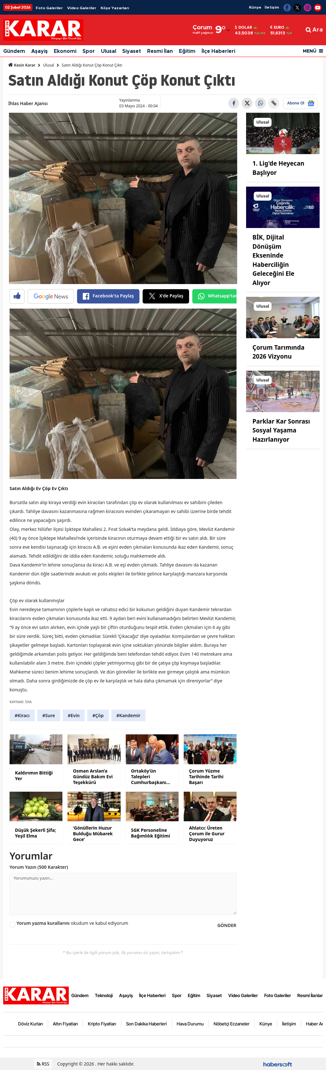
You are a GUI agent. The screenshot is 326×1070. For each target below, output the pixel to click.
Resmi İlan (160, 51)
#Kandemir (129, 715)
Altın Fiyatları (65, 1023)
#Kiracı (22, 715)
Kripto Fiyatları (102, 1023)
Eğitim (187, 51)
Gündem (14, 51)
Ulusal (108, 51)
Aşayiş (39, 51)
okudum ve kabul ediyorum (72, 923)
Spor (88, 51)
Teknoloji (104, 995)
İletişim (272, 7)
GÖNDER (226, 925)
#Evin (74, 715)
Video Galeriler (81, 8)
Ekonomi (65, 51)
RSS (43, 1064)
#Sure (48, 715)
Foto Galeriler (49, 8)
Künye (255, 7)
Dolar (243, 27)
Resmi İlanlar (310, 995)
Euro (277, 27)
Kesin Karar (21, 65)
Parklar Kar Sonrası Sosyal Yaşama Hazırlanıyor (281, 430)
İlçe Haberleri (218, 51)
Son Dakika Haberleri (146, 1023)
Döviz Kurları (30, 1023)
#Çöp (97, 715)
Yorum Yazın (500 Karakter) (39, 867)
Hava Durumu (190, 1023)
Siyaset (131, 51)
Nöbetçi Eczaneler (232, 1023)
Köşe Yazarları (115, 8)
